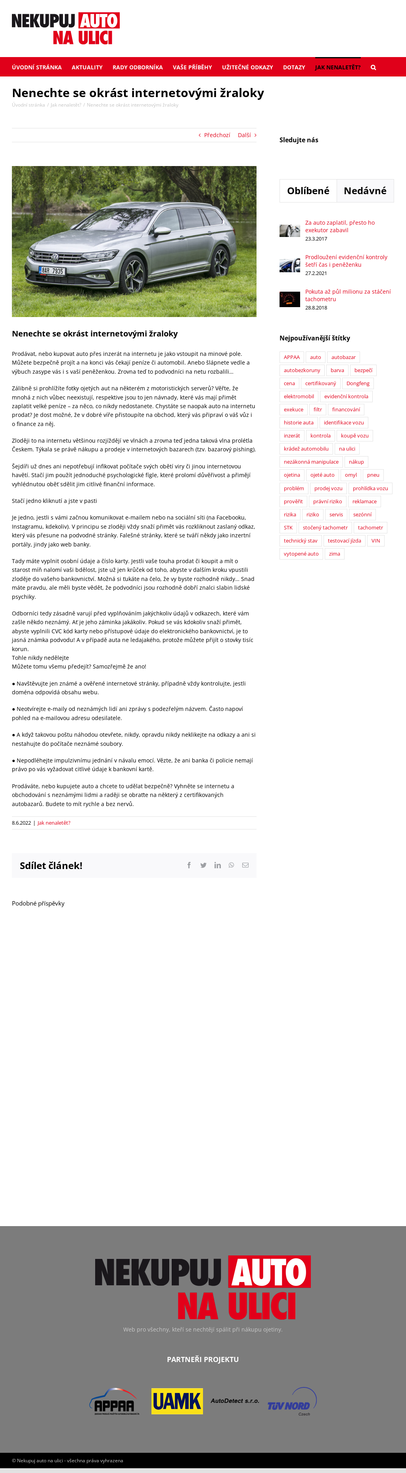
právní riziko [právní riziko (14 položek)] (327, 501)
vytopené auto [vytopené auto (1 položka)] (301, 553)
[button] (373, 66)
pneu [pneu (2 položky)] (373, 475)
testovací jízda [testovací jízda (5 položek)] (344, 540)
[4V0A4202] (134, 241)
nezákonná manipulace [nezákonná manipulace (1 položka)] (311, 462)
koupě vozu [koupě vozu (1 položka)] (355, 435)
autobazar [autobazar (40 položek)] (343, 357)
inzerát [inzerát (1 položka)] (292, 435)
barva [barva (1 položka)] (337, 370)
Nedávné (365, 190)
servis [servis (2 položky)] (336, 514)
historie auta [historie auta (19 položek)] (299, 422)
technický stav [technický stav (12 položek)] (301, 540)
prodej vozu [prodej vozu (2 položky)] (328, 488)
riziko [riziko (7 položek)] (312, 514)
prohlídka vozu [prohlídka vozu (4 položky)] (370, 488)
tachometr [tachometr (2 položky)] (370, 527)
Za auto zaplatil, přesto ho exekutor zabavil (340, 226)
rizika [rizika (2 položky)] (290, 514)
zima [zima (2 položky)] (334, 553)
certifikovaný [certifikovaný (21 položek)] (320, 383)
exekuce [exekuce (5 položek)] (293, 409)
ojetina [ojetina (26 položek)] (292, 475)
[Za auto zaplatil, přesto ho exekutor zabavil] (290, 229)
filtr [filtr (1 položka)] (318, 409)
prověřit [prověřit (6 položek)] (293, 501)
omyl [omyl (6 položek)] (351, 475)
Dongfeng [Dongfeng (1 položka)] (358, 383)
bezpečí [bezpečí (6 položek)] (363, 370)
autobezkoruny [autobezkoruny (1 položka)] (302, 370)
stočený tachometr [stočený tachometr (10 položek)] (325, 527)
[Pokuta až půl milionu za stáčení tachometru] (290, 296)
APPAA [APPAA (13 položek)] (292, 357)
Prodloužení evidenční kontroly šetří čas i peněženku (346, 260)
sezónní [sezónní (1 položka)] (362, 514)
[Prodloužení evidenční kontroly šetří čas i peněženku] (290, 262)
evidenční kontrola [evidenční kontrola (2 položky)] (346, 396)
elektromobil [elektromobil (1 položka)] (299, 396)
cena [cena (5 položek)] (289, 383)
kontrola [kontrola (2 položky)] (320, 435)
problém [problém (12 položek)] (294, 488)
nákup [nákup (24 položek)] (356, 462)
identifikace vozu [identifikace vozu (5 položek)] (344, 422)
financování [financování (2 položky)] (346, 409)
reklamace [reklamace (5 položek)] (364, 501)
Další (244, 135)
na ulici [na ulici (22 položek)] (347, 448)
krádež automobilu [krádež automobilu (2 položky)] (306, 448)
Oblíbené (308, 190)
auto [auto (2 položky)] (315, 357)
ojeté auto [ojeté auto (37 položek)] (322, 475)
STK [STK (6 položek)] (288, 527)
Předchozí (217, 135)
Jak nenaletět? (54, 822)
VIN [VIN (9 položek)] (376, 540)
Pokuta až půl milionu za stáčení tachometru (348, 295)
